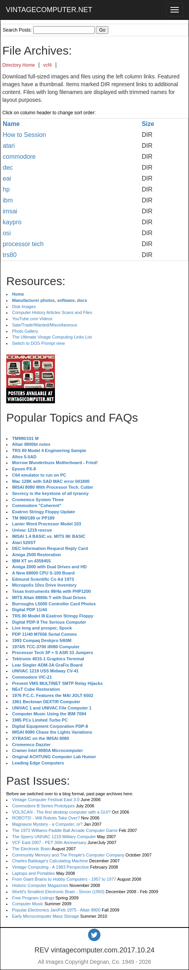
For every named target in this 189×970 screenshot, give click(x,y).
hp (6, 189)
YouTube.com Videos (32, 318)
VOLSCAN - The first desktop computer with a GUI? (61, 812)
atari (9, 145)
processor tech (23, 244)
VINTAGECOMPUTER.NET (49, 10)
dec (8, 167)
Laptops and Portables (33, 873)
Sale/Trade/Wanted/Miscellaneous (44, 325)
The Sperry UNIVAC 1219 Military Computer (54, 836)
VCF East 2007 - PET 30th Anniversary (49, 842)
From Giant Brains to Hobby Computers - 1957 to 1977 (64, 879)
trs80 (10, 255)
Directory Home (18, 65)
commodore (19, 156)
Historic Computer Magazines (40, 885)
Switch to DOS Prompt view (38, 343)
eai (7, 178)
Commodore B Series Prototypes (43, 805)
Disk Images (24, 306)
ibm (8, 200)
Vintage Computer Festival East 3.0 (45, 799)
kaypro (12, 222)
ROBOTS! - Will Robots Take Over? (46, 818)
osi (7, 233)
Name (11, 124)
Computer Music (27, 903)
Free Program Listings (33, 898)
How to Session (24, 134)
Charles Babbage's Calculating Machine (50, 860)
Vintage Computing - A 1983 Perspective (50, 867)
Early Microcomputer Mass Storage (45, 916)
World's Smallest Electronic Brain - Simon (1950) (58, 891)
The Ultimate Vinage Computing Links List (52, 337)
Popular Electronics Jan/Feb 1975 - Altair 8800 (56, 910)
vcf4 (47, 65)
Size (148, 124)
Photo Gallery (25, 331)
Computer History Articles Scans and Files (52, 312)
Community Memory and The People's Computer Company (68, 855)
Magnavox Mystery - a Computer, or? (47, 824)
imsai (10, 211)
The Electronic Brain (31, 848)
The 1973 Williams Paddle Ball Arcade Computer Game (65, 830)
